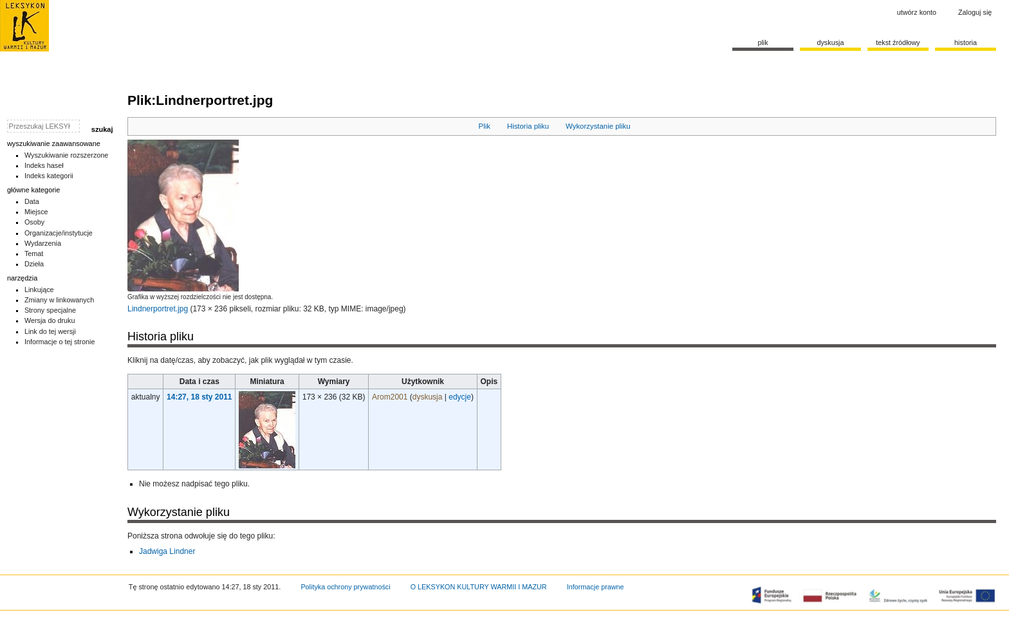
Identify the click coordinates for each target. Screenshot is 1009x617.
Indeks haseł (44, 165)
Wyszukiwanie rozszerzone (66, 155)
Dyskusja (830, 42)
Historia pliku (528, 126)
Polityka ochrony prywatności (345, 587)
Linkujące (39, 289)
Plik (484, 126)
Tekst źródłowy (898, 42)
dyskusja (427, 396)
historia (965, 42)
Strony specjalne (50, 310)
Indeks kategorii (48, 176)
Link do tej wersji (50, 331)
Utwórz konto (916, 12)
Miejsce (36, 212)
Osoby (34, 222)
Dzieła (34, 264)
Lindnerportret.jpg (157, 308)
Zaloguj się (975, 12)
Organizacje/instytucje (58, 233)
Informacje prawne (595, 587)
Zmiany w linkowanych (59, 300)
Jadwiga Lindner (167, 551)
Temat (34, 253)
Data (31, 201)
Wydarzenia (42, 243)
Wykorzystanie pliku (598, 126)
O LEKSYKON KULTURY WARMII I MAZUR (479, 587)
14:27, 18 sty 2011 (199, 396)
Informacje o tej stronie (59, 341)
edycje (460, 396)
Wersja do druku (49, 320)
